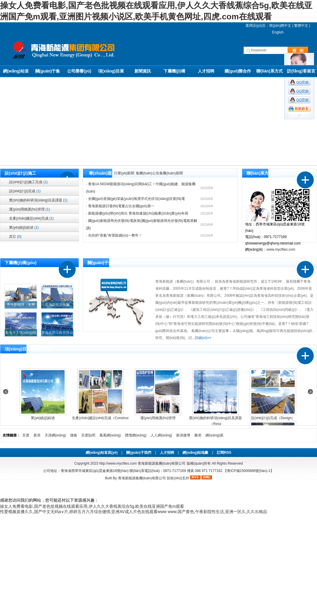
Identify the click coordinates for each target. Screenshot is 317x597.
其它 (15, 237)
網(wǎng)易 (214, 435)
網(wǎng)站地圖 (195, 453)
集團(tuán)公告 (147, 173)
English (278, 32)
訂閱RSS (224, 453)
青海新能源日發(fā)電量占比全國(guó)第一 (121, 206)
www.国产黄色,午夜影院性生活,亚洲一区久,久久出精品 (217, 511)
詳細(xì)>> (203, 338)
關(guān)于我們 (138, 453)
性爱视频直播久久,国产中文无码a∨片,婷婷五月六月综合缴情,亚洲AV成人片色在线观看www (83, 511)
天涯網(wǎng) (55, 435)
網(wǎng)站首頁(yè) (15, 73)
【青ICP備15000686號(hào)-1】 (248, 471)
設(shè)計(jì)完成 (25, 191)
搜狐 (73, 435)
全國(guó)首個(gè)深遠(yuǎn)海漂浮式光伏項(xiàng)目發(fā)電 (136, 199)
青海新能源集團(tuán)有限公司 (142, 478)
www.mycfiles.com (281, 249)
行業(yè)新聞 (124, 173)
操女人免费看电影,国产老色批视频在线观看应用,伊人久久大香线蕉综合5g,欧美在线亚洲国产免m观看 (92, 506)
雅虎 (197, 435)
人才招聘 (206, 71)
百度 (25, 435)
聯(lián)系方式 (269, 71)
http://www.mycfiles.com (118, 463)
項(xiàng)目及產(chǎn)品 (28, 349)
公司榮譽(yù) (79, 71)
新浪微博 (183, 435)
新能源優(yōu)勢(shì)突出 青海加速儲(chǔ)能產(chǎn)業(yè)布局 (138, 213)
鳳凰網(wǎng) (110, 435)
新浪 (37, 435)
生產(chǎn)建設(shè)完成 (31, 218)
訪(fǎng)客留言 (301, 71)
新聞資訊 (142, 71)
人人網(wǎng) (161, 435)
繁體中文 (301, 25)
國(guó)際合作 (238, 71)
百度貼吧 (88, 435)
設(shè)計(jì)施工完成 (28, 182)
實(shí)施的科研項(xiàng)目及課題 (38, 200)
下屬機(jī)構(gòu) (174, 73)
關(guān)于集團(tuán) (47, 73)
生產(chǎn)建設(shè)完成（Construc (100, 418)
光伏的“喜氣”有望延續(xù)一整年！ (115, 235)
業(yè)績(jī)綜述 (24, 227)
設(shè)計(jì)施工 (20, 173)
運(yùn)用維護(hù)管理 (29, 209)
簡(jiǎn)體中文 (280, 25)
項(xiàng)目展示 (111, 73)
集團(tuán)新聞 (171, 173)
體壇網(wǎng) (135, 435)
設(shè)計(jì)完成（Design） (273, 418)
